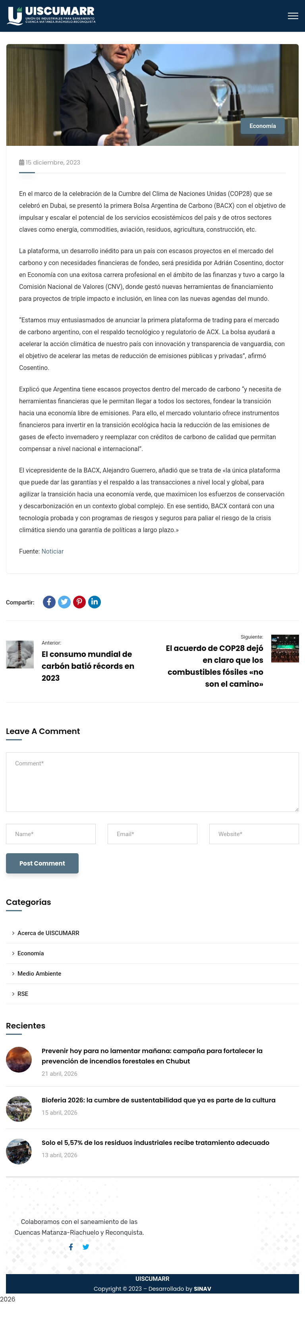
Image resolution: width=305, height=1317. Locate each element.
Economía (262, 126)
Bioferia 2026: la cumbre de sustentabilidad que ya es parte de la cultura (159, 1100)
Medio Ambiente (39, 973)
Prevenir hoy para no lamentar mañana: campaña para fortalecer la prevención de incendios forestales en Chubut (152, 1056)
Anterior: (51, 643)
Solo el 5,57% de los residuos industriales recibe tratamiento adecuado (156, 1142)
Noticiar (52, 551)
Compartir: (20, 602)
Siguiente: (252, 637)
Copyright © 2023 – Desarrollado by (152, 1289)
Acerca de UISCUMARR (48, 933)
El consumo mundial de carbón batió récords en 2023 (88, 666)
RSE (22, 993)
